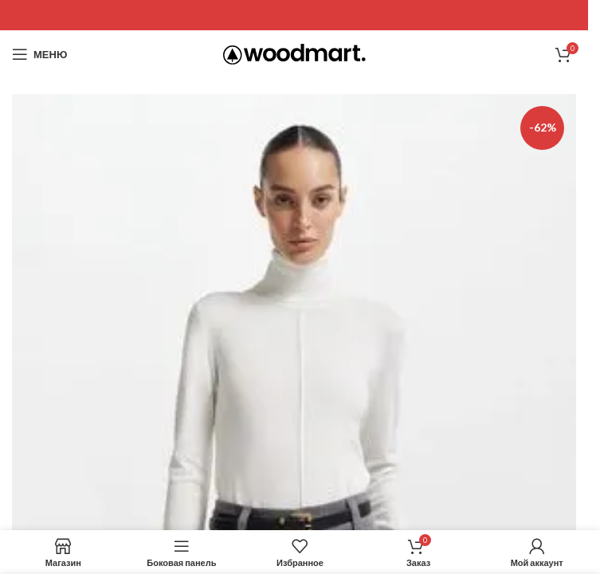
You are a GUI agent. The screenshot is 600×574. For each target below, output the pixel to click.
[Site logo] (294, 53)
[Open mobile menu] (39, 54)
